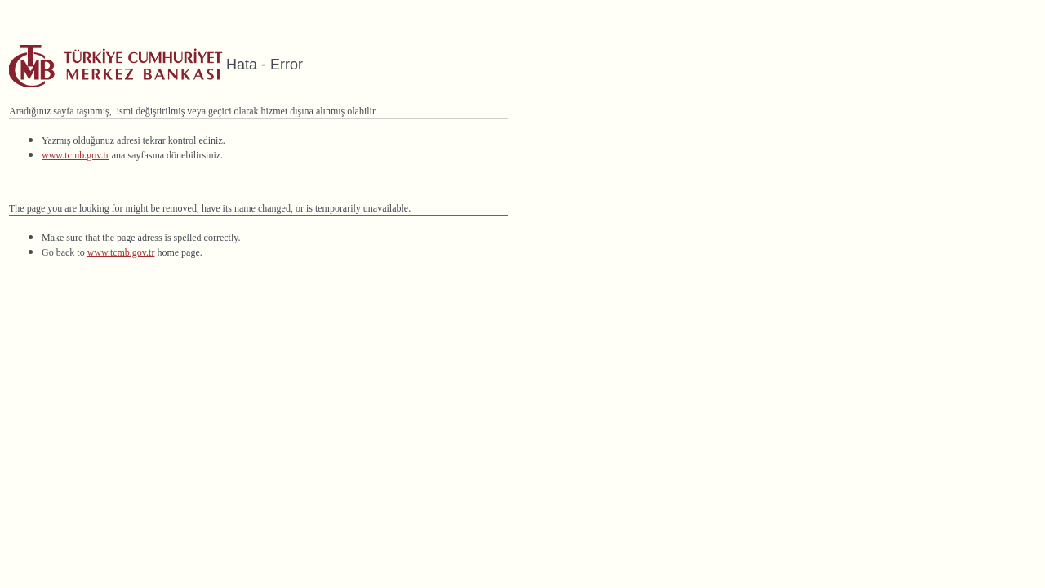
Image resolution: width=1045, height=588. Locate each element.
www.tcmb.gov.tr (75, 155)
